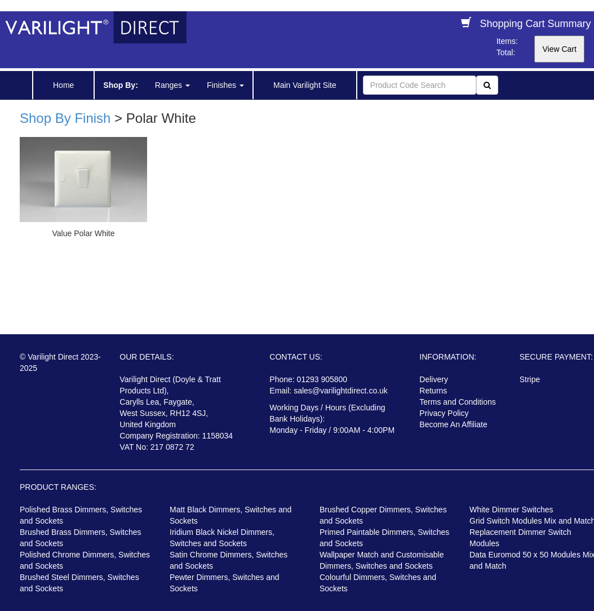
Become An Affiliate (453, 424)
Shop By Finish (65, 118)
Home (63, 85)
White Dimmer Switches (511, 509)
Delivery (433, 379)
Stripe (530, 379)
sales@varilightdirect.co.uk (341, 390)
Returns (433, 390)
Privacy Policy (443, 413)
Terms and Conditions (457, 401)
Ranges (172, 85)
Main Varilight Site (304, 85)
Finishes (225, 85)
